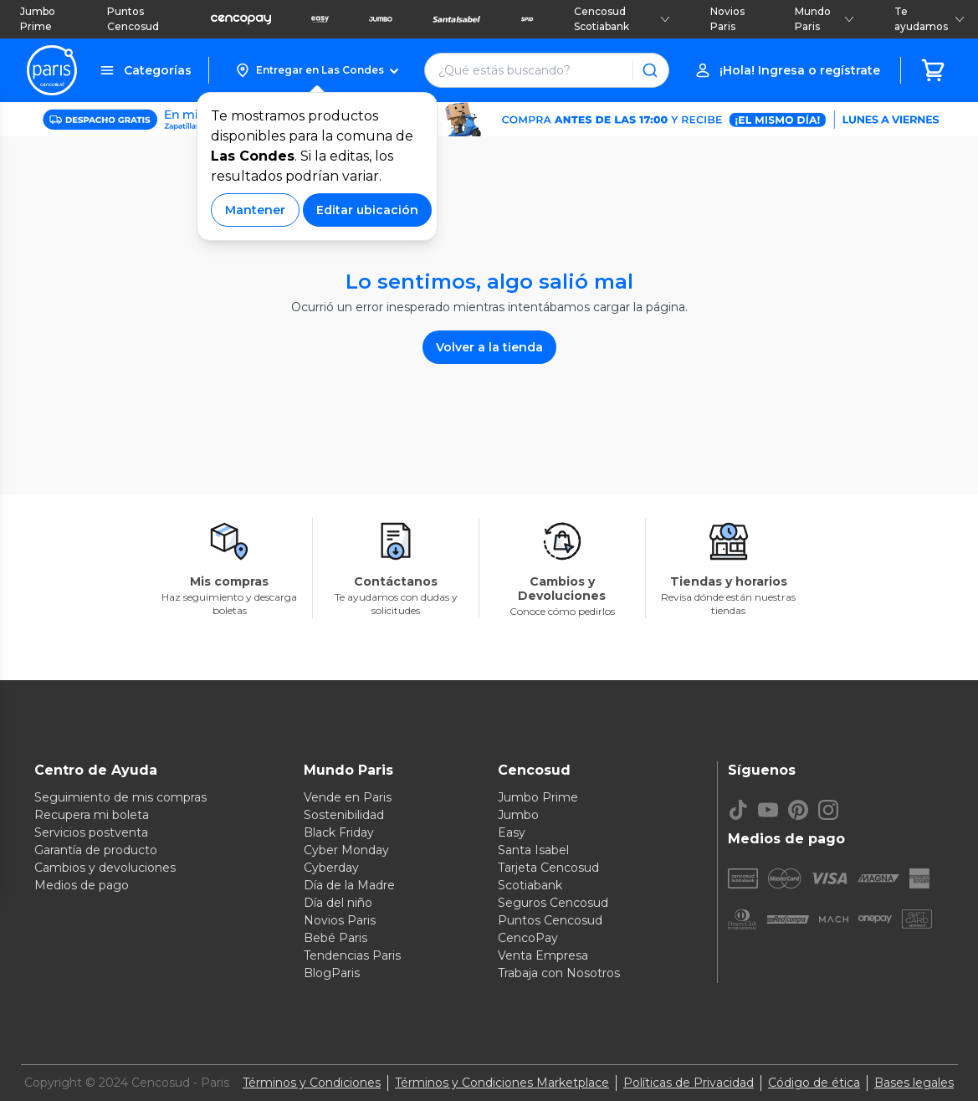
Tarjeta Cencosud (548, 867)
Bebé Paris (335, 937)
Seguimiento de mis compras (120, 797)
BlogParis (332, 973)
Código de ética (814, 1082)
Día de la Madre (349, 885)
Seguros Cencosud (553, 902)
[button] (316, 70)
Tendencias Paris (352, 955)
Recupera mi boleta (91, 814)
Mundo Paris (824, 19)
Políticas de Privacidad (688, 1082)
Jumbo (518, 814)
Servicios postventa (91, 832)
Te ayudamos (929, 19)
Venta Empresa (543, 955)
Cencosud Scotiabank (622, 19)
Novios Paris (727, 19)
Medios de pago (81, 885)
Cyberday (331, 867)
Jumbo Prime (37, 19)
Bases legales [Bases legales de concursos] (914, 1082)
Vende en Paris (348, 797)
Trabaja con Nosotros (559, 973)
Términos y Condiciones (312, 1082)
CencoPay (528, 937)
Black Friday (339, 832)
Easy (511, 832)
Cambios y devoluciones (105, 867)
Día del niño (338, 902)
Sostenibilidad (344, 814)
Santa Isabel (533, 850)
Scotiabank (530, 885)
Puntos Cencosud (133, 19)
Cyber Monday (346, 850)
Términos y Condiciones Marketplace (502, 1082)
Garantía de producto (95, 850)
